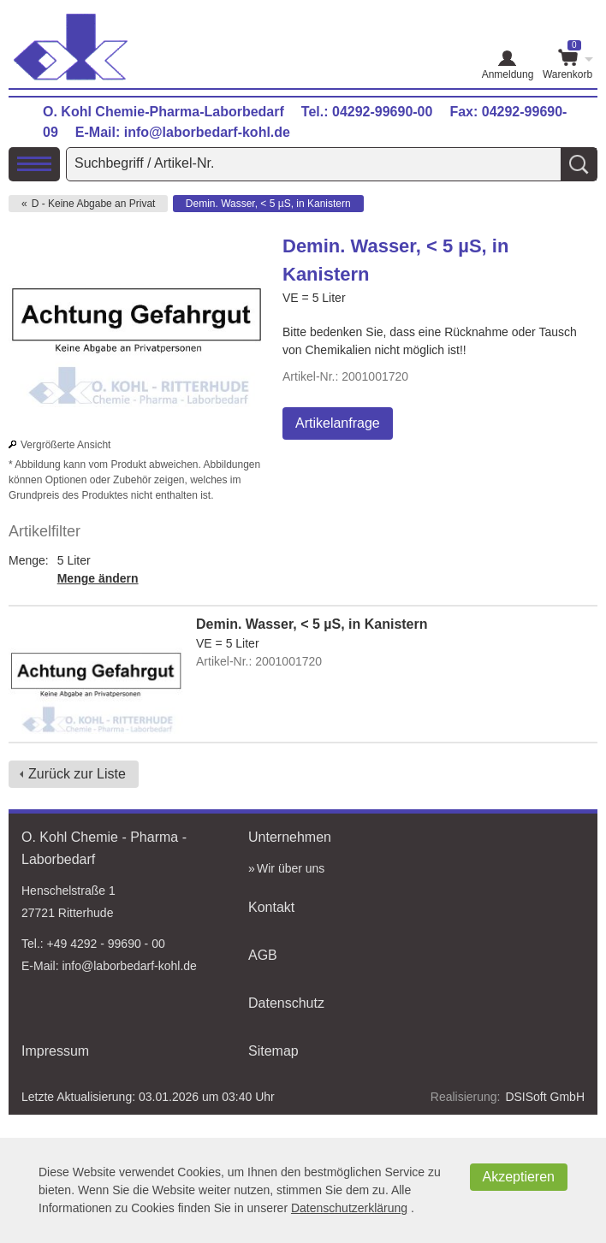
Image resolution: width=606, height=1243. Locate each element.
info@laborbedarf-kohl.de (207, 132)
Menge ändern (98, 578)
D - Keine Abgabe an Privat (94, 204)
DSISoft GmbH (545, 1097)
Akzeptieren (519, 1176)
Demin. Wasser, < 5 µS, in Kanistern (268, 204)
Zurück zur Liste (77, 774)
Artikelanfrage (337, 423)
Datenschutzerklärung (349, 1208)
